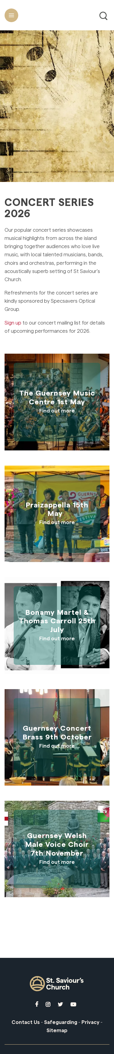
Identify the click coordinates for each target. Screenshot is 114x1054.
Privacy (90, 1022)
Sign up (13, 322)
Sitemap (57, 1030)
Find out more (57, 410)
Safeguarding (60, 1022)
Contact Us (26, 1022)
